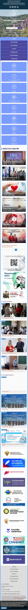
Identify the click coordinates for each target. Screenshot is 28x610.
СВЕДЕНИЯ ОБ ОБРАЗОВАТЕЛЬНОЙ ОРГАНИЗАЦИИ (14, 3)
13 (22, 249)
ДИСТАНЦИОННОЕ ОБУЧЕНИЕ (14, 101)
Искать (19, 28)
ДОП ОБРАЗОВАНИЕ (14, 55)
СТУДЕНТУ (14, 48)
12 (20, 249)
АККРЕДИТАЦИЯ (14, 58)
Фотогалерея (14, 122)
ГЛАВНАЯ (14, 38)
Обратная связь (14, 143)
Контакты (14, 132)
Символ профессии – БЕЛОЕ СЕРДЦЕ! (10, 245)
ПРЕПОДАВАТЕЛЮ (14, 52)
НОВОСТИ (14, 69)
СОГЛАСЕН (4, 608)
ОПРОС (14, 90)
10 (15, 249)
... (13, 249)
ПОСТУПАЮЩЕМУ (14, 45)
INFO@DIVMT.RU (20, 32)
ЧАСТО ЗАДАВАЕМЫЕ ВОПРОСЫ (14, 80)
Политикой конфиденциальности (19, 598)
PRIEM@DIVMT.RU (21, 34)
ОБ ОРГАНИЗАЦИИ (14, 42)
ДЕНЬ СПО (14, 111)
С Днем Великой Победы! (8, 246)
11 (18, 249)
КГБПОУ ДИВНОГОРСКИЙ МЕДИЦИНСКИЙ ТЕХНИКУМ (14, 21)
